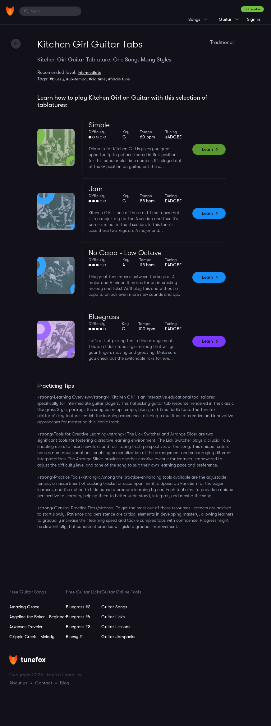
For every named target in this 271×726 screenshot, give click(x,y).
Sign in (253, 19)
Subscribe (252, 9)
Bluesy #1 (75, 636)
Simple (99, 125)
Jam (96, 189)
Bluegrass (104, 317)
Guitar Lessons (115, 626)
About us (18, 683)
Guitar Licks (113, 616)
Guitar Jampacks (118, 636)
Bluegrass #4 (78, 616)
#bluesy (57, 79)
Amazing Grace (24, 606)
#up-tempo (76, 79)
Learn (207, 149)
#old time (97, 79)
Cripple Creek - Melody (31, 636)
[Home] (10, 11)
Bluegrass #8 (78, 626)
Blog (64, 683)
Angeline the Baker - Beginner (37, 616)
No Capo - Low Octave (125, 253)
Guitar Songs (114, 606)
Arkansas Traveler (26, 626)
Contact (43, 683)
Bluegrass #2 (78, 606)
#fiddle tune (119, 79)
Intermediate (89, 72)
